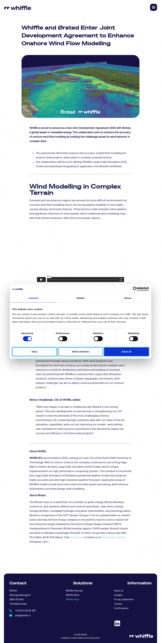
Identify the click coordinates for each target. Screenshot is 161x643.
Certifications (121, 608)
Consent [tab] (33, 298)
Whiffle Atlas (72, 599)
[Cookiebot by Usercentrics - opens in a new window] (135, 289)
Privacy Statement (123, 599)
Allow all (126, 351)
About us (118, 590)
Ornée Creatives (77, 638)
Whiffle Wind (72, 595)
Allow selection (80, 351)
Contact (118, 603)
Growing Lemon (93, 638)
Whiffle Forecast (74, 590)
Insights (118, 595)
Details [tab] (80, 298)
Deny (34, 351)
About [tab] (127, 298)
